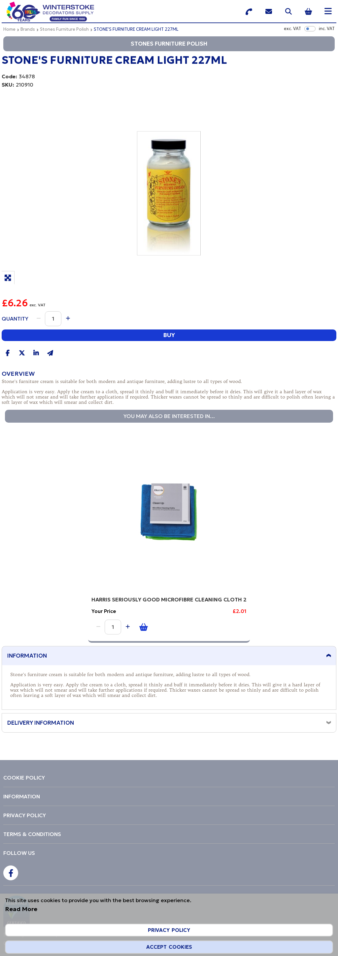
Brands (27, 29)
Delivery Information (40, 723)
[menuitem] (169, 777)
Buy (169, 335)
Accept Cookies (169, 947)
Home (9, 29)
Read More (21, 909)
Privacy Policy (169, 930)
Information (27, 656)
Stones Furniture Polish (64, 29)
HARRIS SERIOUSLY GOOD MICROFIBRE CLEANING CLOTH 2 (73, 597)
